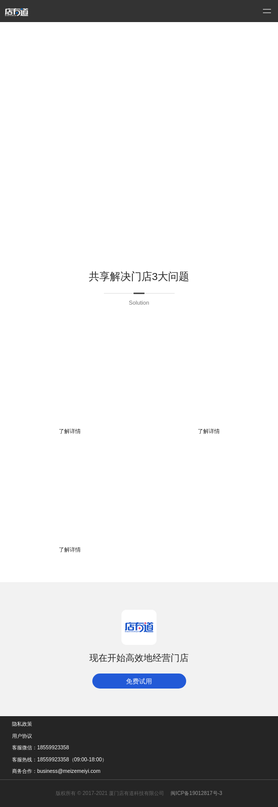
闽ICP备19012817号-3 (196, 793)
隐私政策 (22, 724)
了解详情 (70, 431)
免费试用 (139, 681)
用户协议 (22, 736)
